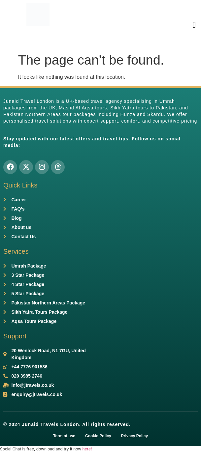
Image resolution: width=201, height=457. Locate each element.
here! (87, 448)
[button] (194, 24)
